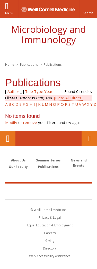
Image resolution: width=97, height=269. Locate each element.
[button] (88, 9)
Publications (48, 167)
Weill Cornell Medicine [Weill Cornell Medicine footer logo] (48, 191)
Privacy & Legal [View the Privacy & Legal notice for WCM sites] (50, 217)
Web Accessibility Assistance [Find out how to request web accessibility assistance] (49, 256)
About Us (18, 160)
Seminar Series (48, 160)
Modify (11, 122)
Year (48, 91)
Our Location (7, 138)
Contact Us (89, 138)
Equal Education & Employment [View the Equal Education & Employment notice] (50, 225)
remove (30, 122)
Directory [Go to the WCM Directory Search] (50, 248)
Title (29, 91)
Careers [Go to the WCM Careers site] (50, 233)
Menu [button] (9, 13)
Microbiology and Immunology (48, 34)
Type (38, 91)
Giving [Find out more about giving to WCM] (49, 240)
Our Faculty (18, 167)
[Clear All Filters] (68, 97)
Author (13, 91)
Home (9, 64)
